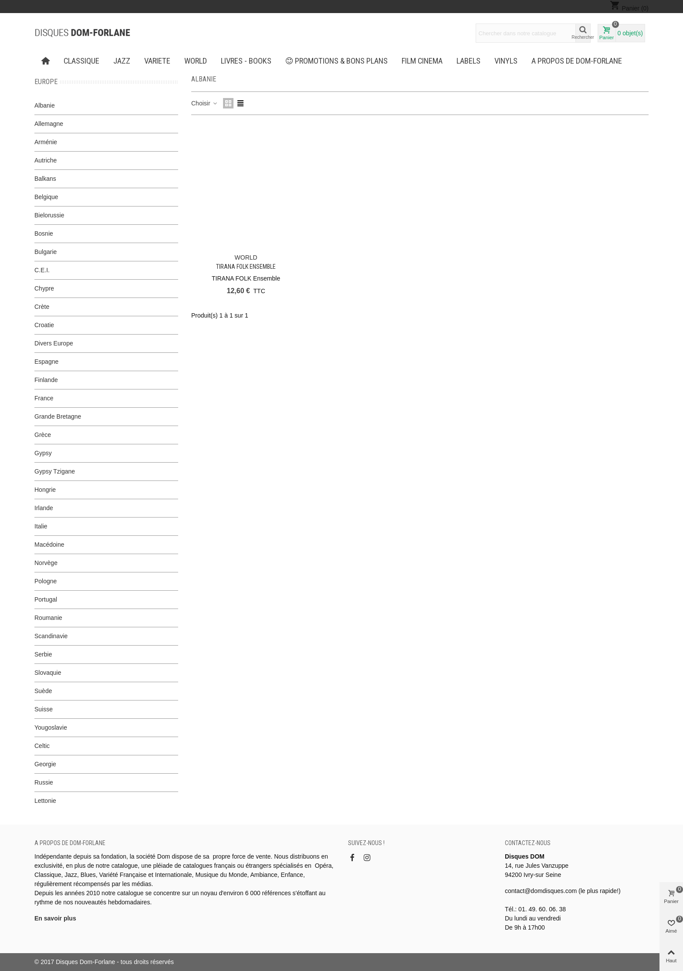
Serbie (43, 654)
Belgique (46, 196)
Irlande (43, 507)
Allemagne (48, 123)
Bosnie (43, 233)
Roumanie (48, 617)
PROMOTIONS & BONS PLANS (336, 61)
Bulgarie (45, 251)
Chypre (44, 288)
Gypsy (43, 453)
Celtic (42, 745)
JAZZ (121, 61)
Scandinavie (51, 636)
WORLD (195, 61)
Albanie (44, 105)
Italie (40, 526)
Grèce (42, 434)
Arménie (45, 142)
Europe (45, 82)
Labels (468, 61)
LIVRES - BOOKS (246, 61)
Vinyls (505, 61)
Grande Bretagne (57, 416)
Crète (41, 306)
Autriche (45, 160)
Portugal (45, 599)
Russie (43, 782)
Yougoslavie (50, 727)
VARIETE (157, 61)
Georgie (45, 764)
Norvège (45, 562)
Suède (43, 690)
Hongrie (45, 489)
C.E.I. (42, 270)
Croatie (44, 324)
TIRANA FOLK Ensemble (246, 266)
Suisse (43, 709)
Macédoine (49, 544)
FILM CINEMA (422, 61)
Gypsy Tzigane (54, 471)
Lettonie (45, 800)
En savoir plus (55, 918)
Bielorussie (49, 215)
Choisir (204, 103)
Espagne (46, 361)
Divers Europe (53, 343)
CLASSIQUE (81, 61)
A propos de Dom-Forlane (576, 61)
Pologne (45, 581)
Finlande (46, 379)
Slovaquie (47, 672)
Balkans (45, 178)
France (44, 398)
